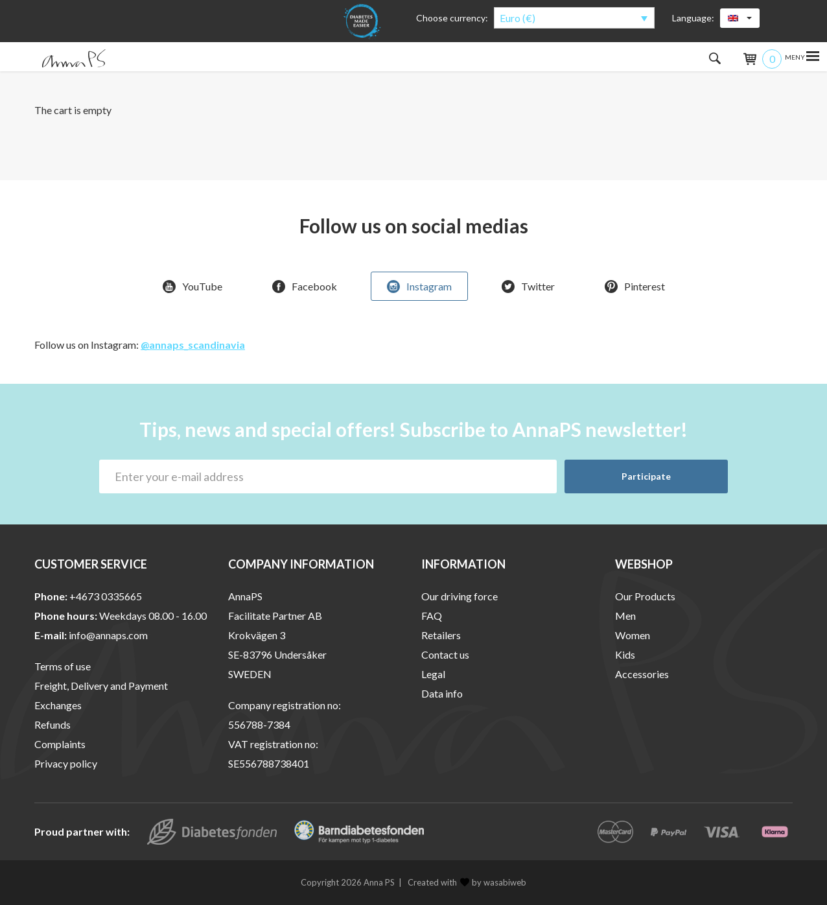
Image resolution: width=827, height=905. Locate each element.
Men (625, 615)
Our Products (645, 596)
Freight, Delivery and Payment (101, 685)
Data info (442, 693)
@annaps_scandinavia (193, 344)
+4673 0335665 (105, 596)
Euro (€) (517, 18)
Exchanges (58, 705)
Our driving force (459, 596)
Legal (433, 674)
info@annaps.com (108, 635)
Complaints (60, 744)
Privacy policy (65, 763)
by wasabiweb (493, 882)
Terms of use (62, 666)
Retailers (441, 635)
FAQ (431, 615)
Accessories (642, 674)
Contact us (445, 654)
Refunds (52, 724)
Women (632, 635)
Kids (625, 654)
